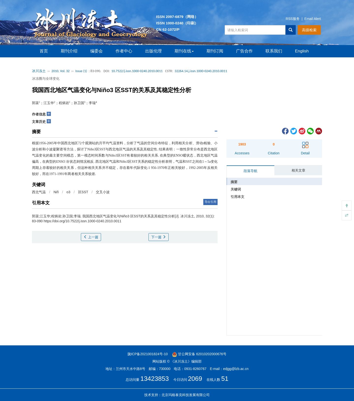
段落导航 (250, 171)
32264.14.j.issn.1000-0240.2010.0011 (201, 71)
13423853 (154, 378)
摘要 (234, 182)
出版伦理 (153, 51)
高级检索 (309, 30)
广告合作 (244, 51)
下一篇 (158, 237)
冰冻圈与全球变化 (45, 78)
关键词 (236, 189)
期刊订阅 (214, 51)
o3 (68, 192)
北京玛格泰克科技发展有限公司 (186, 395)
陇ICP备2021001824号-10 (148, 354)
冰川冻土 (39, 71)
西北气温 (39, 192)
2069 (195, 378)
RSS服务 (293, 19)
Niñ (56, 192)
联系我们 (274, 51)
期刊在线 (184, 51)
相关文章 (298, 170)
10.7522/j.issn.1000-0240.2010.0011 (136, 71)
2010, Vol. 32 (60, 71)
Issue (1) (81, 71)
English (302, 51)
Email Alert (312, 19)
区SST (83, 192)
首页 (44, 51)
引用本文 (237, 197)
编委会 (96, 51)
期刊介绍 (69, 51)
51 (224, 378)
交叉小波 (103, 192)
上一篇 (91, 237)
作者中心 (124, 51)
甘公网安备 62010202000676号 (199, 354)
